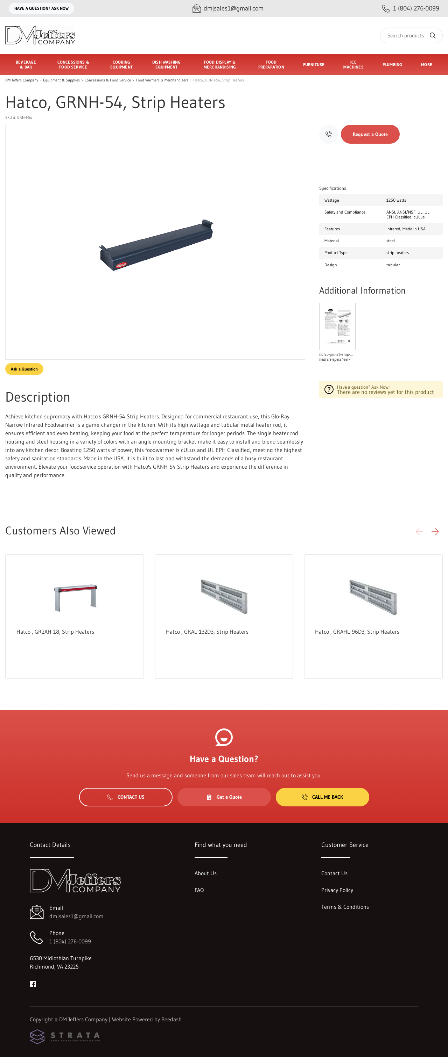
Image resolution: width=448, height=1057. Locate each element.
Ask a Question (24, 369)
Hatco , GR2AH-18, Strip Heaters (55, 631)
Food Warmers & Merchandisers (162, 80)
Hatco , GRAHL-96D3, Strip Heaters (357, 631)
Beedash (171, 1019)
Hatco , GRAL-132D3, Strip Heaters (207, 631)
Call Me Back (322, 797)
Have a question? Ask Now (41, 8)
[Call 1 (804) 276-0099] (410, 8)
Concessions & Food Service (108, 80)
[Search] (411, 35)
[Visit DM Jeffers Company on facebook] (33, 983)
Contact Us (126, 797)
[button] (435, 531)
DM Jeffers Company (21, 80)
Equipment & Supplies (61, 80)
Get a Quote (224, 797)
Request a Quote (370, 134)
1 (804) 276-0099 (70, 941)
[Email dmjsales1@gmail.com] (228, 8)
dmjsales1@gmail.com (76, 916)
